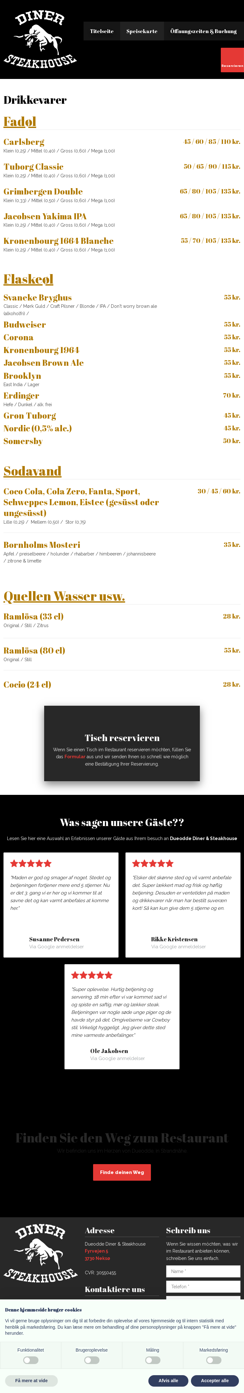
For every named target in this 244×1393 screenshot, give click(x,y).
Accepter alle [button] (215, 1380)
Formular (74, 756)
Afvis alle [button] (168, 1380)
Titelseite (102, 31)
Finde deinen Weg (122, 1172)
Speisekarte (142, 31)
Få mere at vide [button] (31, 1380)
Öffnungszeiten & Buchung (203, 31)
